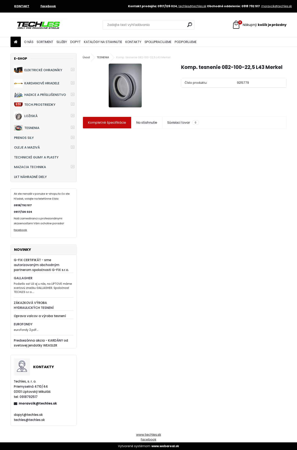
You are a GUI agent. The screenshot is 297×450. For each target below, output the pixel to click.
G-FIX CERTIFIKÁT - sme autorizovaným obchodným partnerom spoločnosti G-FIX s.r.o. (41, 265)
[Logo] (39, 25)
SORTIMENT (45, 42)
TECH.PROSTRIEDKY (34, 104)
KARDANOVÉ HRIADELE (36, 83)
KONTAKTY (133, 42)
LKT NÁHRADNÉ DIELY (30, 176)
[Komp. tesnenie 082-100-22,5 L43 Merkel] (125, 85)
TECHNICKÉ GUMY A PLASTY (36, 157)
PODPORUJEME (186, 42)
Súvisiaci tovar (183, 122)
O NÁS (28, 42)
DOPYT (75, 42)
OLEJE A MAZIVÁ (27, 147)
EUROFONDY (23, 324)
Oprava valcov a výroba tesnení (40, 316)
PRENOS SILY (24, 137)
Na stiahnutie (146, 122)
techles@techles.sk (192, 6)
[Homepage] (16, 42)
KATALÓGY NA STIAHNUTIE (103, 42)
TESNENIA (26, 127)
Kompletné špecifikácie (107, 122)
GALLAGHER (23, 278)
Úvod (86, 57)
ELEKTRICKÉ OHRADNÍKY (38, 70)
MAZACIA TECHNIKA (30, 167)
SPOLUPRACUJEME (158, 42)
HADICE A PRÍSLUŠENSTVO (40, 94)
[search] (189, 24)
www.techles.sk (148, 434)
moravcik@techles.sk (276, 6)
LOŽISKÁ (26, 116)
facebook (20, 230)
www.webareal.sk (165, 446)
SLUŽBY (62, 42)
